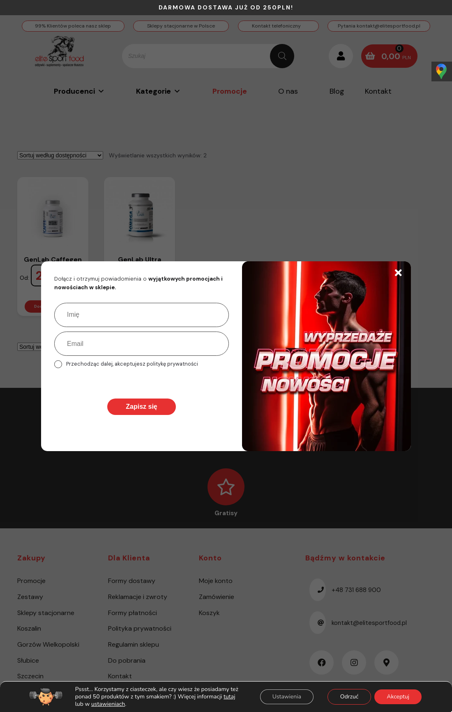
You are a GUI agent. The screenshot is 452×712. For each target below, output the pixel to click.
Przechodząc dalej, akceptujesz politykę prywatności (132, 363)
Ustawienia (286, 696)
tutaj (229, 696)
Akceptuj (398, 696)
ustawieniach (108, 704)
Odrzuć (349, 696)
